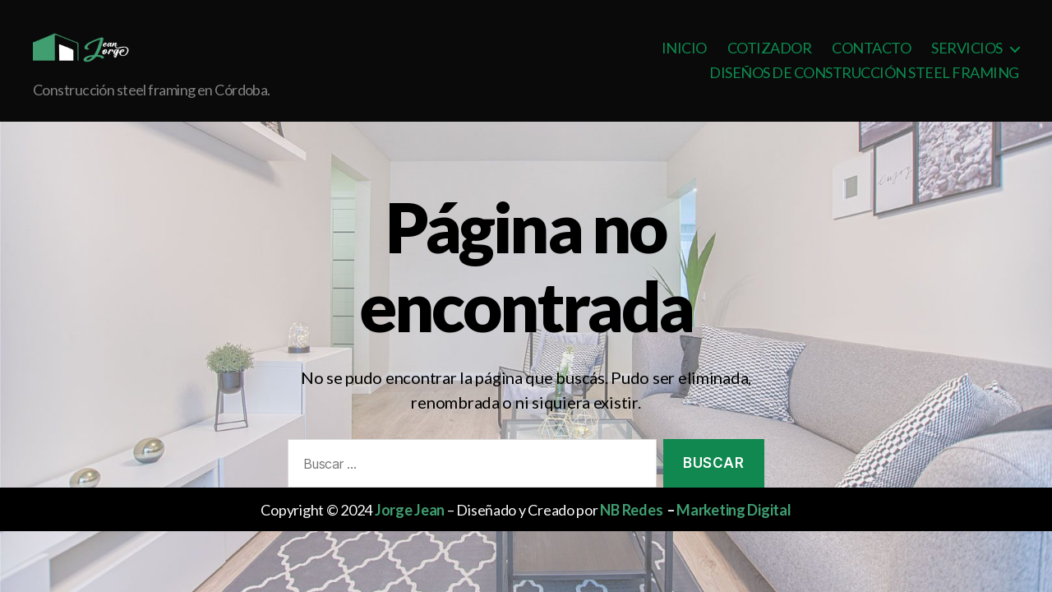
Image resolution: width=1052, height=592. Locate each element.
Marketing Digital (733, 534)
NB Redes (631, 534)
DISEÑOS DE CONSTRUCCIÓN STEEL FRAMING (864, 85)
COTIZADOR (769, 60)
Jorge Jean (410, 534)
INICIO (684, 60)
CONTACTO (871, 60)
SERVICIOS (967, 60)
